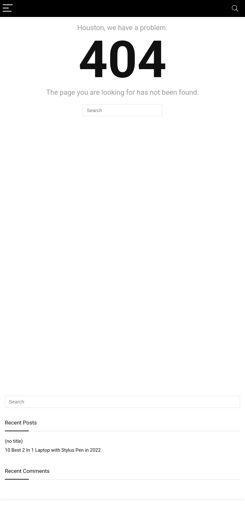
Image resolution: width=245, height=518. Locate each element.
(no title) (14, 441)
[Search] (235, 8)
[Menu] (7, 8)
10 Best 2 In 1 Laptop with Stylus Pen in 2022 (53, 450)
